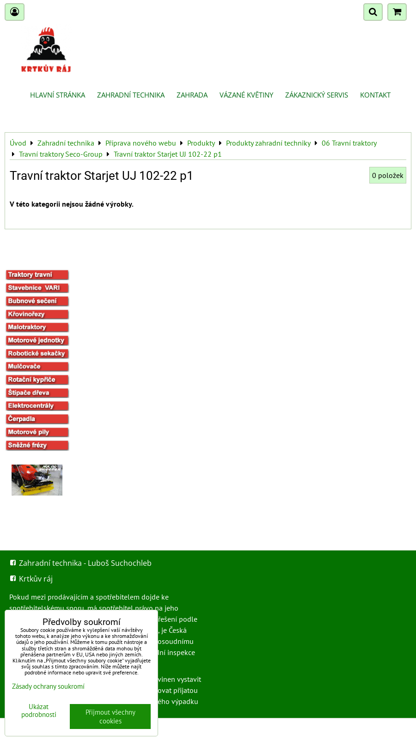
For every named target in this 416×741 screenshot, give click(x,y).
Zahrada (192, 94)
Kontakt (375, 94)
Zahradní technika (131, 94)
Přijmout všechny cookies (110, 716)
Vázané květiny (246, 94)
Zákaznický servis (316, 94)
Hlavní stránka (57, 94)
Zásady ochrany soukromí (48, 686)
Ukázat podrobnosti (38, 710)
